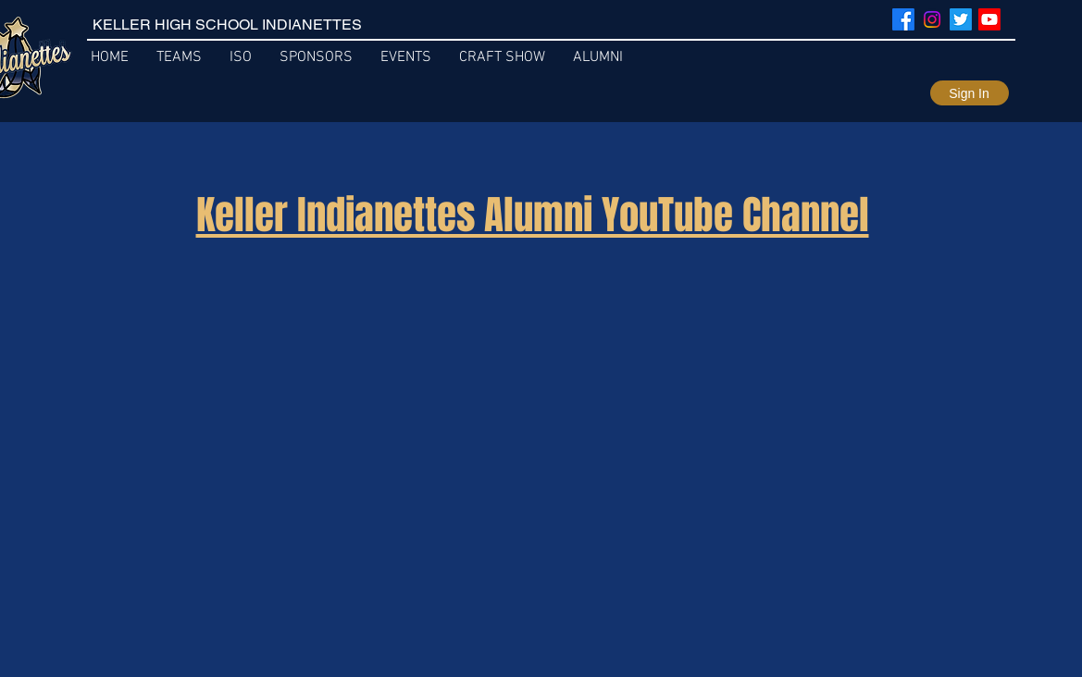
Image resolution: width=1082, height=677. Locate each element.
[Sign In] (969, 92)
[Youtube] (989, 19)
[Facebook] (903, 19)
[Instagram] (932, 19)
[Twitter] (961, 19)
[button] (406, 57)
